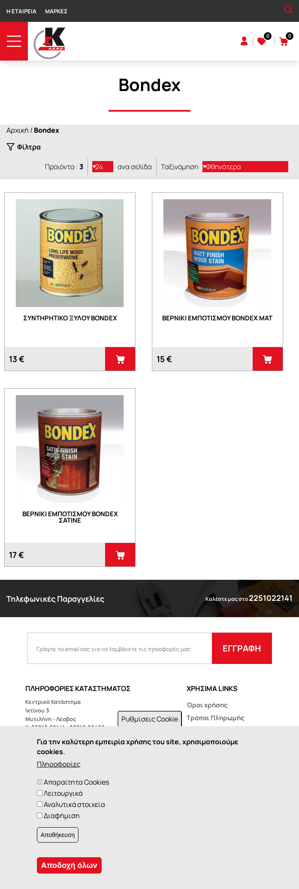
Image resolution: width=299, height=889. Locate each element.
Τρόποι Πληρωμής (216, 717)
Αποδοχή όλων (69, 865)
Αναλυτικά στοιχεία (74, 804)
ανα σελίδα (135, 166)
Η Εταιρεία (21, 11)
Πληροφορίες (59, 764)
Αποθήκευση (58, 834)
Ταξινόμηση (179, 166)
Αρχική (17, 130)
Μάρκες (56, 11)
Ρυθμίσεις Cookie (149, 719)
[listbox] (103, 166)
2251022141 (271, 598)
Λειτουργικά (63, 793)
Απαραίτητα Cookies (76, 782)
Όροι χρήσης (207, 704)
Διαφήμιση (62, 815)
